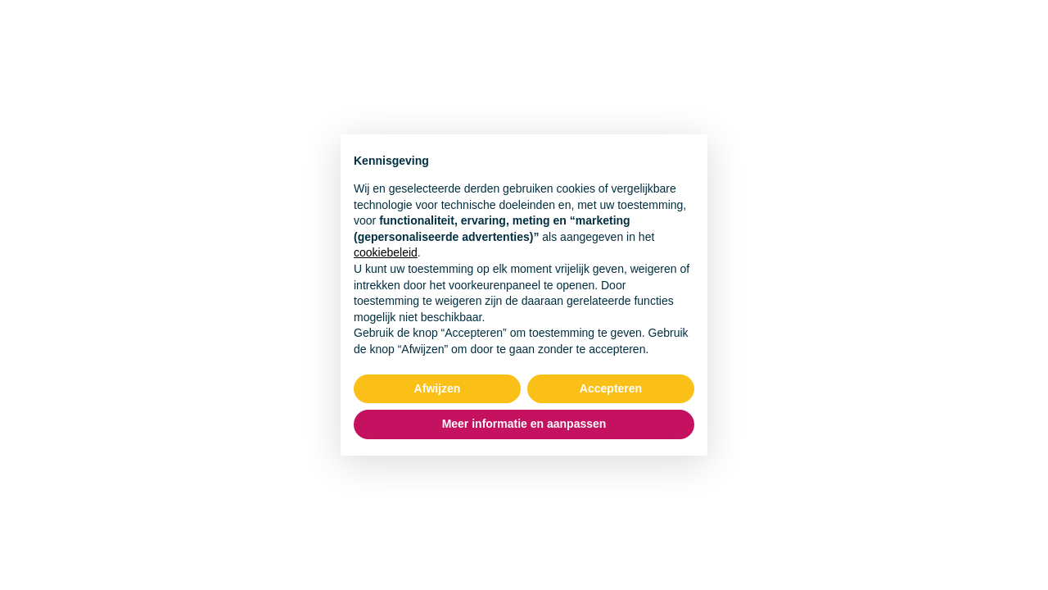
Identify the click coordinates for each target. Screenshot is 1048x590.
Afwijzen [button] (437, 388)
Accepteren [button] (611, 388)
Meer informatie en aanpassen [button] (524, 423)
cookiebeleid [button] (386, 252)
